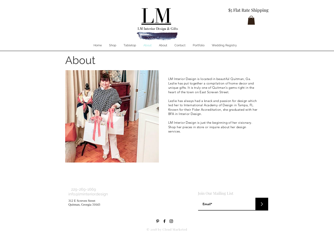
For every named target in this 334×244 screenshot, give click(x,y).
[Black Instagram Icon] (171, 221)
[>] (261, 204)
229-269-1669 (83, 189)
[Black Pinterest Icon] (157, 221)
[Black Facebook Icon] (164, 221)
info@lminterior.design (88, 194)
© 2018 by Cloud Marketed (167, 229)
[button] (251, 20)
